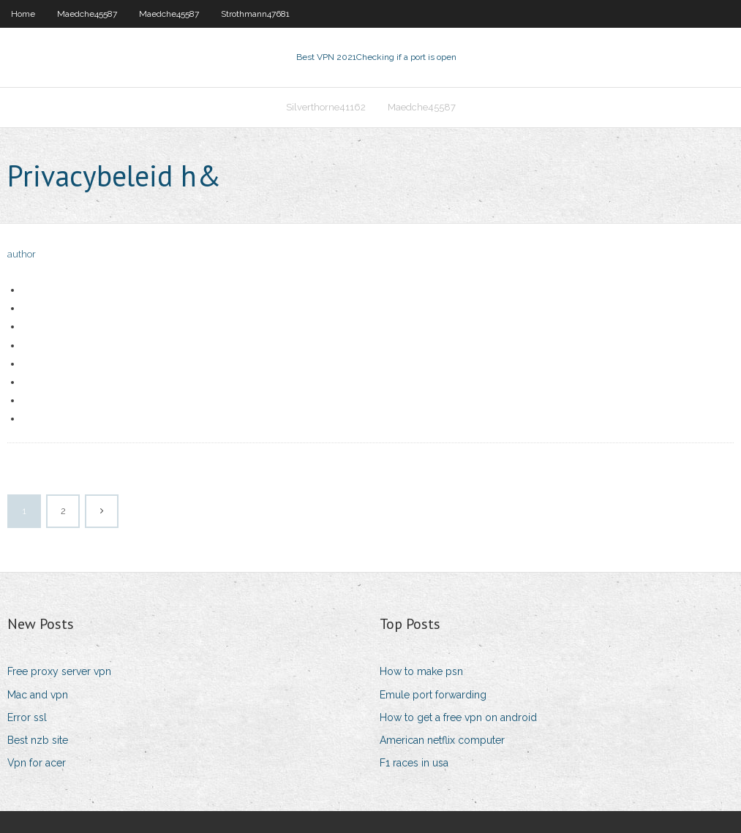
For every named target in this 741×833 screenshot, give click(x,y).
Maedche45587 (87, 14)
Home (23, 14)
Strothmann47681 (255, 14)
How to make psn (421, 671)
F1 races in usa (414, 763)
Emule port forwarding (433, 695)
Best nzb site (37, 740)
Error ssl (27, 717)
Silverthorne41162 (326, 107)
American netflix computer (442, 740)
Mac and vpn (37, 695)
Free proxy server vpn (59, 671)
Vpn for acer (36, 763)
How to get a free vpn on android (458, 717)
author (21, 254)
